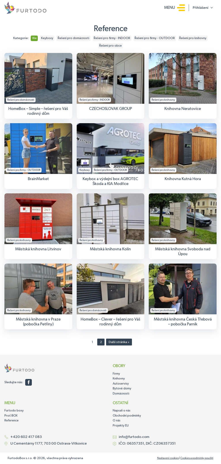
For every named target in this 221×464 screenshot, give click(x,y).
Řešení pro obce (110, 45)
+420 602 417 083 (26, 437)
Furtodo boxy (14, 410)
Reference (11, 420)
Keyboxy (47, 38)
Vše (34, 38)
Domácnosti (121, 393)
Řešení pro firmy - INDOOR (112, 38)
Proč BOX (10, 415)
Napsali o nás (121, 410)
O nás (116, 420)
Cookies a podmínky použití (196, 458)
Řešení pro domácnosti (73, 38)
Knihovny (119, 378)
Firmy (116, 373)
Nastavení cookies (168, 458)
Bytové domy (122, 388)
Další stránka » (119, 342)
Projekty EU (121, 425)
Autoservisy (121, 383)
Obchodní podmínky (127, 415)
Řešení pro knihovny (192, 38)
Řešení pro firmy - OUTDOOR (155, 38)
